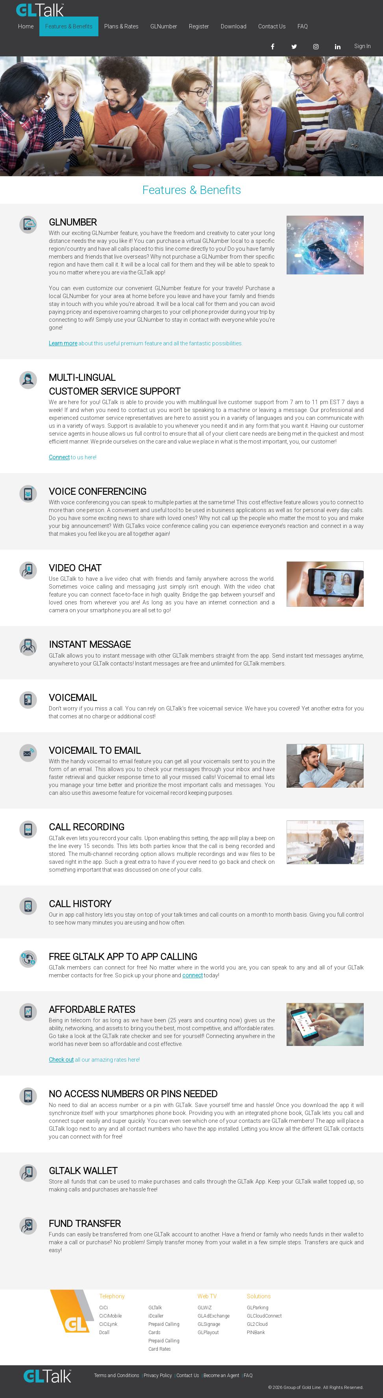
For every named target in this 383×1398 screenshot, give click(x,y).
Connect (59, 457)
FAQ (303, 26)
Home (25, 26)
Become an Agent (221, 1375)
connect (192, 975)
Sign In (362, 46)
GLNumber (163, 26)
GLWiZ (205, 1307)
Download (233, 26)
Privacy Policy (158, 1375)
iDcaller (155, 1316)
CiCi (103, 1307)
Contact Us (272, 26)
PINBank (256, 1332)
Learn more (63, 343)
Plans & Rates (121, 26)
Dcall (104, 1332)
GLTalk (155, 1307)
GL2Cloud (257, 1324)
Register (199, 26)
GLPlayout (208, 1332)
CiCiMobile (110, 1316)
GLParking (257, 1307)
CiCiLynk (108, 1324)
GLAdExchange (213, 1316)
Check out (61, 1060)
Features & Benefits (69, 26)
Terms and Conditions (116, 1375)
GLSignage (209, 1324)
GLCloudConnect (264, 1316)
